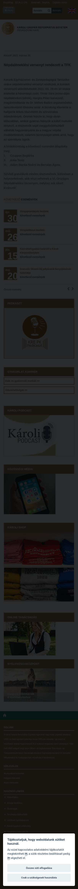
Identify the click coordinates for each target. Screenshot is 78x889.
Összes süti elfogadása (39, 868)
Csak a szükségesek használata (39, 877)
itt (26, 853)
